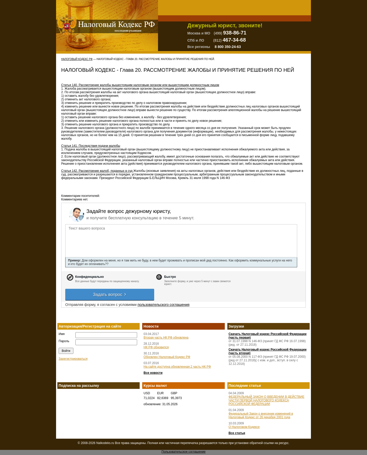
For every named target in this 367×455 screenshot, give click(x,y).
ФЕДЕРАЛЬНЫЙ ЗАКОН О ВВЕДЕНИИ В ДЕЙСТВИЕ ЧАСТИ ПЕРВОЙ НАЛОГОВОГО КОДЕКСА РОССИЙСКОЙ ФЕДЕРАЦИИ (267, 400)
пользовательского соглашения (164, 305)
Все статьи (237, 433)
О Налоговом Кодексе (244, 427)
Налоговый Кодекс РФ (77, 59)
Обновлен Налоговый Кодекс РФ (166, 357)
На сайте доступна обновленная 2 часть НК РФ (177, 366)
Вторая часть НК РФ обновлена (165, 337)
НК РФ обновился (156, 347)
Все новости (152, 373)
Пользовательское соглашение (184, 451)
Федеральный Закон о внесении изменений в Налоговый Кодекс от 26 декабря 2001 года (261, 415)
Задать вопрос (110, 294)
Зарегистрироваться (73, 359)
